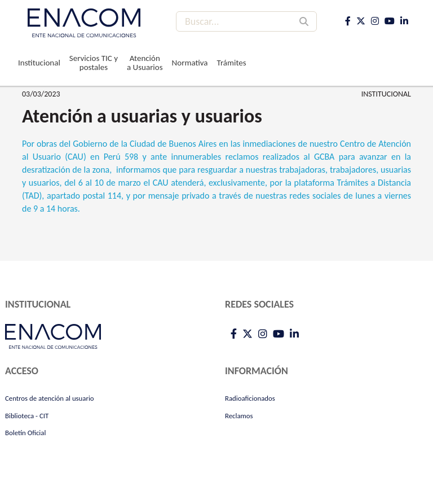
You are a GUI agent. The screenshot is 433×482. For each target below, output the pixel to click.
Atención (145, 62)
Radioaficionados (250, 398)
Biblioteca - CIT (26, 415)
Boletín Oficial (25, 432)
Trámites (231, 63)
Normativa (190, 63)
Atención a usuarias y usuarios (142, 116)
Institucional (39, 63)
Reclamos (239, 415)
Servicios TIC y (93, 62)
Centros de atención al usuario (49, 398)
